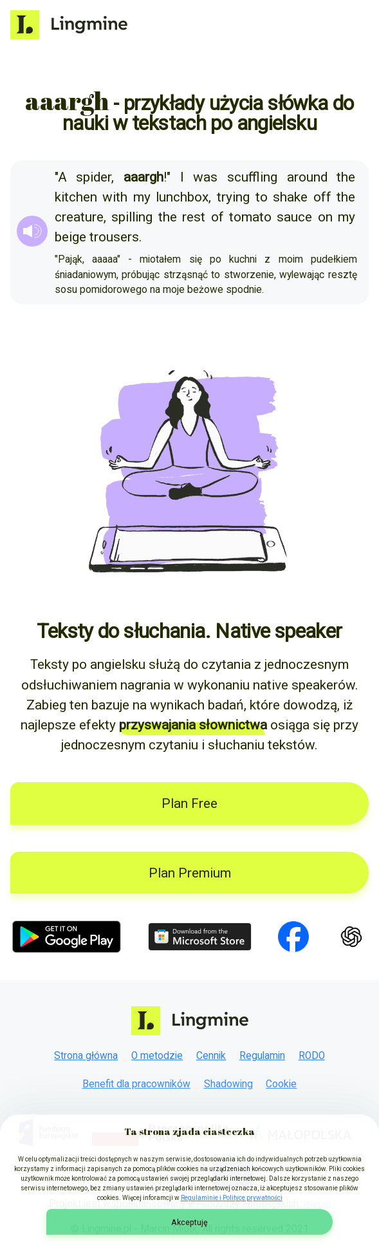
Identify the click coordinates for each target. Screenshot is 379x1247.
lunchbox (182, 197)
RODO (312, 1056)
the (346, 177)
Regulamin (262, 1056)
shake (290, 197)
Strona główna (86, 1056)
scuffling (252, 177)
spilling (132, 217)
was (205, 177)
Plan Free (189, 803)
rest (193, 217)
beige (70, 237)
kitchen (76, 197)
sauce (294, 217)
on (325, 217)
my (142, 197)
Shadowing (228, 1084)
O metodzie (157, 1056)
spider (93, 177)
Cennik (211, 1056)
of (217, 217)
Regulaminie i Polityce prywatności (231, 1197)
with (114, 197)
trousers (114, 237)
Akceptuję (189, 1222)
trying (233, 197)
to (261, 197)
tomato (250, 217)
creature (79, 217)
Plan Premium (190, 873)
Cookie (281, 1084)
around (307, 177)
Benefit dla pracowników (136, 1084)
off (322, 197)
